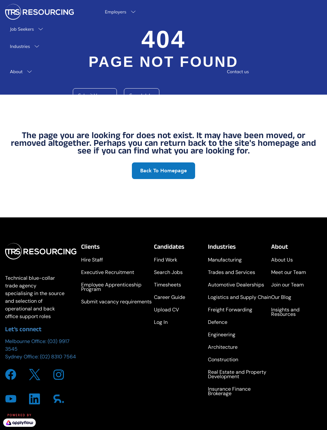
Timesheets (167, 285)
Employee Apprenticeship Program (111, 288)
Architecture (223, 347)
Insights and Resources (285, 312)
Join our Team (287, 285)
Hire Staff (92, 260)
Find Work (165, 260)
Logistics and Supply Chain (239, 298)
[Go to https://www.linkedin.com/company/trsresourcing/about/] (34, 398)
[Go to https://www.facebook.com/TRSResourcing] (10, 374)
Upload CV (166, 310)
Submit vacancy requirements (116, 302)
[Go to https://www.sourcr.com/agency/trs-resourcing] (58, 398)
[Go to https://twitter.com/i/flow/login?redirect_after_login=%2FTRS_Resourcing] (34, 374)
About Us (282, 260)
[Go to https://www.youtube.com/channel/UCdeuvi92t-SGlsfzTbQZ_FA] (10, 399)
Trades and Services (231, 273)
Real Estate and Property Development (237, 375)
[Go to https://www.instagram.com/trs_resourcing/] (58, 374)
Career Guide (169, 298)
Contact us (238, 71)
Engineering (221, 335)
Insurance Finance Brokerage (229, 392)
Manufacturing (225, 260)
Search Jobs (168, 273)
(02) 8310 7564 (58, 356)
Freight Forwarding (230, 310)
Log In (161, 322)
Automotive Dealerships (236, 285)
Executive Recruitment (107, 273)
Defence (217, 322)
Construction (223, 360)
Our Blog (281, 298)
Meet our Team (288, 273)
